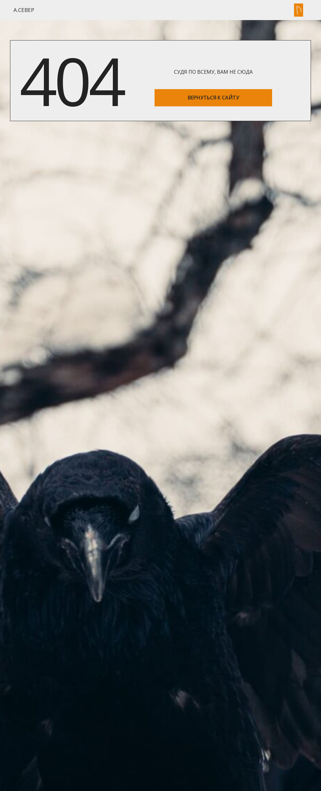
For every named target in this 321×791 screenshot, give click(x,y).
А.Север (23, 9)
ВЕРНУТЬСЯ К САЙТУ (213, 97)
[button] (298, 10)
